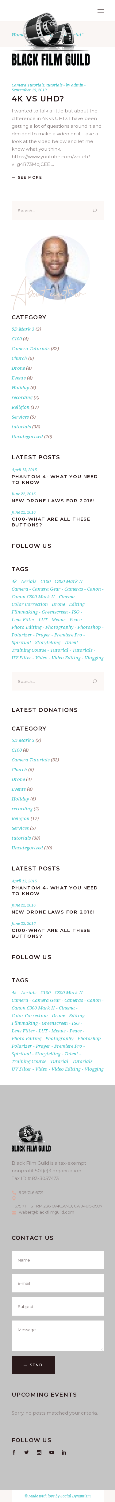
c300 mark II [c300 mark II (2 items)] (69, 581)
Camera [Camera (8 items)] (20, 589)
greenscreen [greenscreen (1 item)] (55, 612)
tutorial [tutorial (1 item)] (59, 650)
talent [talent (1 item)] (71, 642)
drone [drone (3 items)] (58, 604)
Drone (18, 368)
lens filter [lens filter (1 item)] (23, 619)
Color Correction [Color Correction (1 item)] (30, 604)
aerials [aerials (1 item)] (28, 581)
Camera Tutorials (28, 85)
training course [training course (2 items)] (29, 650)
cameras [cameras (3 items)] (73, 589)
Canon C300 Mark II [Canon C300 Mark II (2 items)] (33, 596)
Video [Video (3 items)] (41, 657)
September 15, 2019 (29, 90)
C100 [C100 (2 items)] (45, 581)
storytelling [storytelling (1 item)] (47, 642)
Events (19, 378)
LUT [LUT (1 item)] (43, 619)
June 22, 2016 (24, 493)
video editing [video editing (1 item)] (66, 657)
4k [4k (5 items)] (14, 581)
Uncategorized (27, 436)
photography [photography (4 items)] (59, 627)
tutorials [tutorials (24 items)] (82, 650)
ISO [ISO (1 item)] (75, 612)
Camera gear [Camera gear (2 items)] (46, 589)
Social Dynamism (75, 1496)
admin (77, 85)
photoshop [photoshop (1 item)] (89, 627)
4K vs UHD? (38, 98)
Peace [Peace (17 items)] (76, 619)
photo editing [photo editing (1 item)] (26, 627)
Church (19, 358)
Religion (20, 407)
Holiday (20, 387)
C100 (17, 338)
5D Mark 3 (23, 329)
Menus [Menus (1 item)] (59, 619)
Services (20, 417)
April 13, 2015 (24, 469)
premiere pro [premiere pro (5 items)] (68, 635)
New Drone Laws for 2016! (53, 501)
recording (22, 397)
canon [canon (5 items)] (94, 589)
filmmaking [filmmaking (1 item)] (25, 612)
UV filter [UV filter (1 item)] (21, 657)
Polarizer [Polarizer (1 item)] (22, 635)
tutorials (54, 85)
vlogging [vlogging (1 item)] (94, 657)
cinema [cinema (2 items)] (67, 596)
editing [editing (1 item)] (77, 604)
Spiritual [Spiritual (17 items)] (21, 642)
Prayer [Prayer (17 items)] (43, 635)
